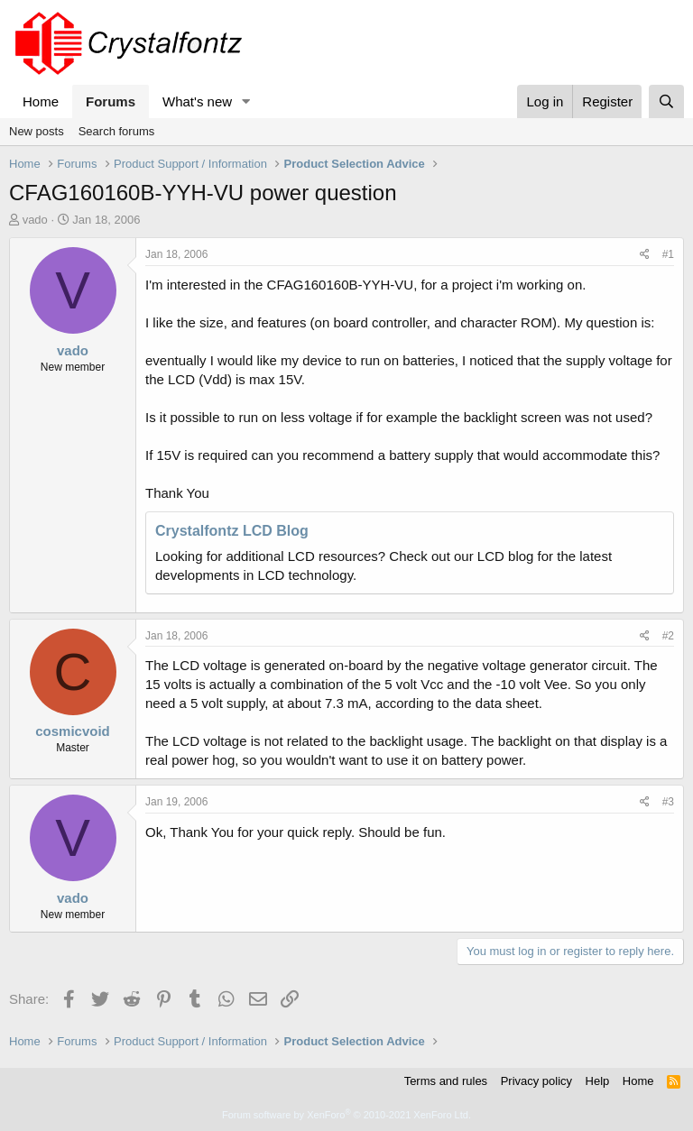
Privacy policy (536, 1081)
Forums (110, 101)
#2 (668, 636)
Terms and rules (445, 1081)
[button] (246, 101)
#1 (668, 254)
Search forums (117, 131)
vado (35, 219)
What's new (197, 101)
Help (598, 1081)
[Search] (666, 101)
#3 (668, 801)
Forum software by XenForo (346, 1114)
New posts (36, 131)
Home (41, 101)
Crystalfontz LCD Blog (232, 530)
